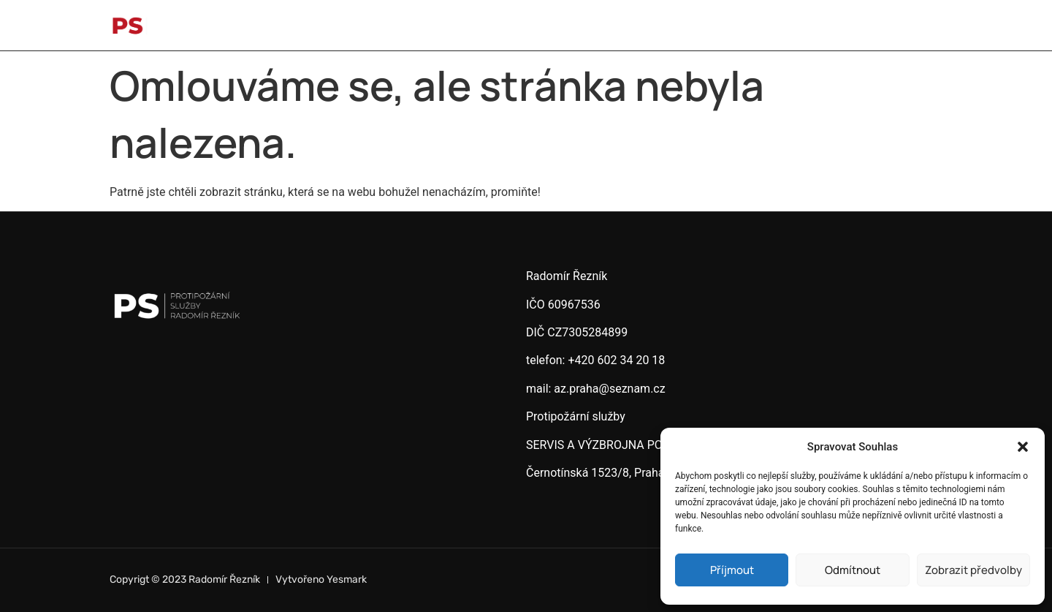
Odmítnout (852, 570)
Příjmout (732, 570)
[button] (1022, 446)
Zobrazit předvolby (973, 570)
